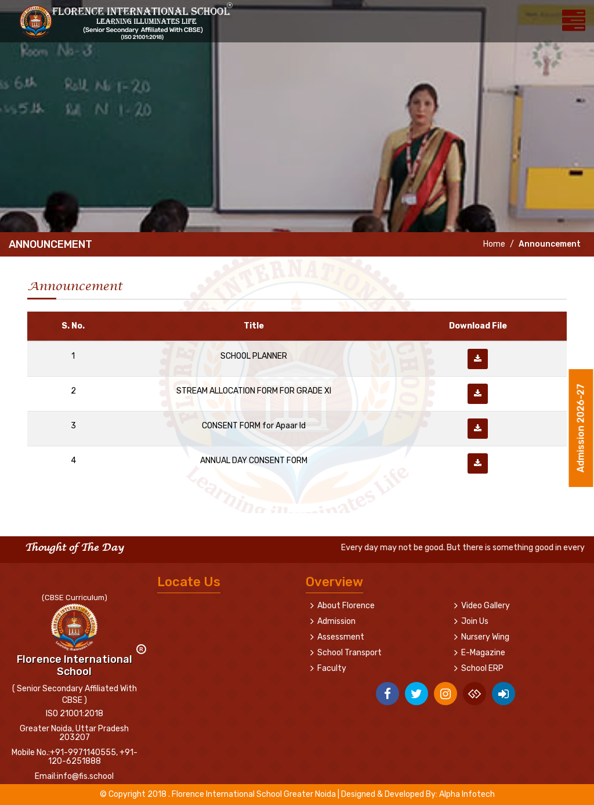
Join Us (474, 621)
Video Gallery (485, 606)
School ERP (482, 668)
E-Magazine (483, 653)
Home (493, 244)
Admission (336, 621)
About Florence (346, 606)
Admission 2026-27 (580, 429)
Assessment (340, 637)
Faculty (331, 668)
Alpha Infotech (467, 794)
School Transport (349, 653)
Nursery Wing (485, 637)
